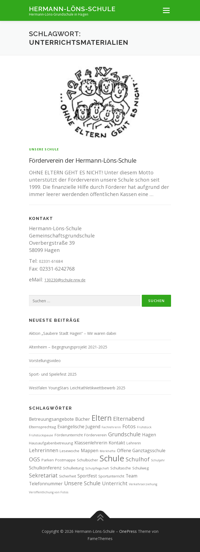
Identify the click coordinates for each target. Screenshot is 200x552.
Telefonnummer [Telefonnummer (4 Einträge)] (46, 484)
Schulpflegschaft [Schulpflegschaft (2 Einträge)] (97, 468)
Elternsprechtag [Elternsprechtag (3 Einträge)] (42, 426)
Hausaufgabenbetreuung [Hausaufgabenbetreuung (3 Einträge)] (51, 442)
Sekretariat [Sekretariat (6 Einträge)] (43, 475)
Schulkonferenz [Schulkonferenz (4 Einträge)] (45, 468)
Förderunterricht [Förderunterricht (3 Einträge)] (69, 434)
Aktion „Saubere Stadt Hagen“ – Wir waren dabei (72, 333)
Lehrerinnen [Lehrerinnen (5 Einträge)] (43, 450)
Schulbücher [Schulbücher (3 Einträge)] (87, 459)
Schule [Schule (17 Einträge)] (111, 458)
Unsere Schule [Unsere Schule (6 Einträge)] (82, 483)
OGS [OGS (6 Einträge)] (34, 459)
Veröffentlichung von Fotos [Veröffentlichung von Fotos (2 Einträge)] (48, 492)
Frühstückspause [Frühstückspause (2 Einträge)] (41, 435)
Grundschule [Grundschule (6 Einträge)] (124, 434)
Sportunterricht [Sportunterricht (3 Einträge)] (111, 476)
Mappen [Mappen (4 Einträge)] (89, 450)
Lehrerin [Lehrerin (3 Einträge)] (133, 442)
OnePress (128, 531)
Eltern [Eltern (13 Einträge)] (101, 418)
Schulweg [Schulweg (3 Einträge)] (140, 468)
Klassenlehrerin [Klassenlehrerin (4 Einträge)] (90, 443)
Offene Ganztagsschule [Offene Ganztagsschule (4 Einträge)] (141, 450)
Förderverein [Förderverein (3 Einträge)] (95, 434)
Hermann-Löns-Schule (72, 8)
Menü (166, 10)
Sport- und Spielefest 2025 (53, 374)
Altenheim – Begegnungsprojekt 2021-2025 (68, 347)
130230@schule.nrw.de (65, 280)
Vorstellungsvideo (45, 360)
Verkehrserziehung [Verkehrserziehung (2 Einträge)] (143, 484)
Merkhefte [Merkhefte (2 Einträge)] (108, 451)
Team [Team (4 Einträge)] (131, 476)
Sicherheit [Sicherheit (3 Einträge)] (67, 476)
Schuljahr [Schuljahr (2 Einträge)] (158, 460)
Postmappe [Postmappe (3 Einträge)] (65, 459)
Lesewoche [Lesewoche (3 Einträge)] (69, 450)
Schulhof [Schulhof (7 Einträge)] (138, 459)
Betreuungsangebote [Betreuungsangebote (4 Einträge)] (51, 419)
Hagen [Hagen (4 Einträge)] (149, 435)
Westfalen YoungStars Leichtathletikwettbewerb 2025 (77, 387)
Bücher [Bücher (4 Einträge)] (82, 419)
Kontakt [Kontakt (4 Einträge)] (117, 443)
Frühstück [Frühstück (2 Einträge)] (144, 427)
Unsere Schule (44, 149)
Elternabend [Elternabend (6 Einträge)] (129, 418)
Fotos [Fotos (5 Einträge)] (129, 426)
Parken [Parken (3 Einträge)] (48, 459)
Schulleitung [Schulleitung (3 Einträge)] (73, 468)
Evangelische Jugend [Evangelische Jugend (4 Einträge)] (78, 427)
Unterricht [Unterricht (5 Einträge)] (115, 483)
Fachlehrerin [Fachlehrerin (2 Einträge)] (111, 427)
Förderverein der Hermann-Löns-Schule (82, 160)
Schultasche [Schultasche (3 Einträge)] (120, 468)
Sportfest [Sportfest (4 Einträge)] (87, 476)
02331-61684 (51, 261)
